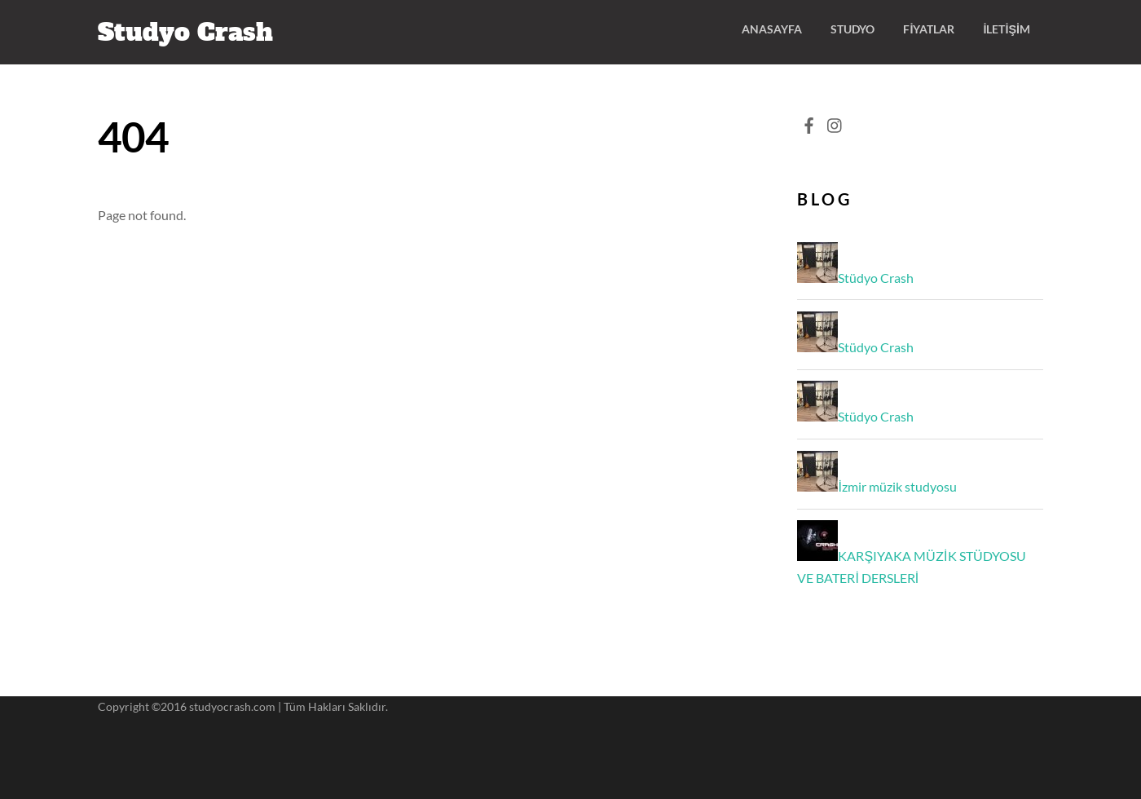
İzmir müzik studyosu (897, 486)
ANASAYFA (772, 29)
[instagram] (835, 121)
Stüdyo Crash (876, 277)
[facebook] (808, 121)
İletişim (1006, 29)
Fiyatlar (928, 29)
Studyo (852, 29)
